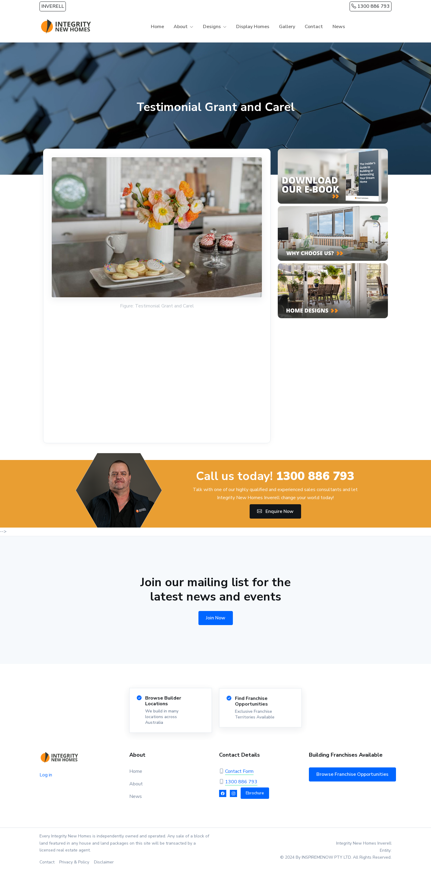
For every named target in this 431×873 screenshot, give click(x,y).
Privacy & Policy (74, 862)
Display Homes (252, 26)
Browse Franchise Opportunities (352, 774)
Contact (314, 26)
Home (157, 26)
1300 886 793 (370, 6)
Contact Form (239, 771)
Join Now (215, 618)
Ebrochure (255, 793)
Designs (212, 26)
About (181, 26)
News (339, 26)
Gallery (287, 26)
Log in (46, 775)
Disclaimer (104, 862)
